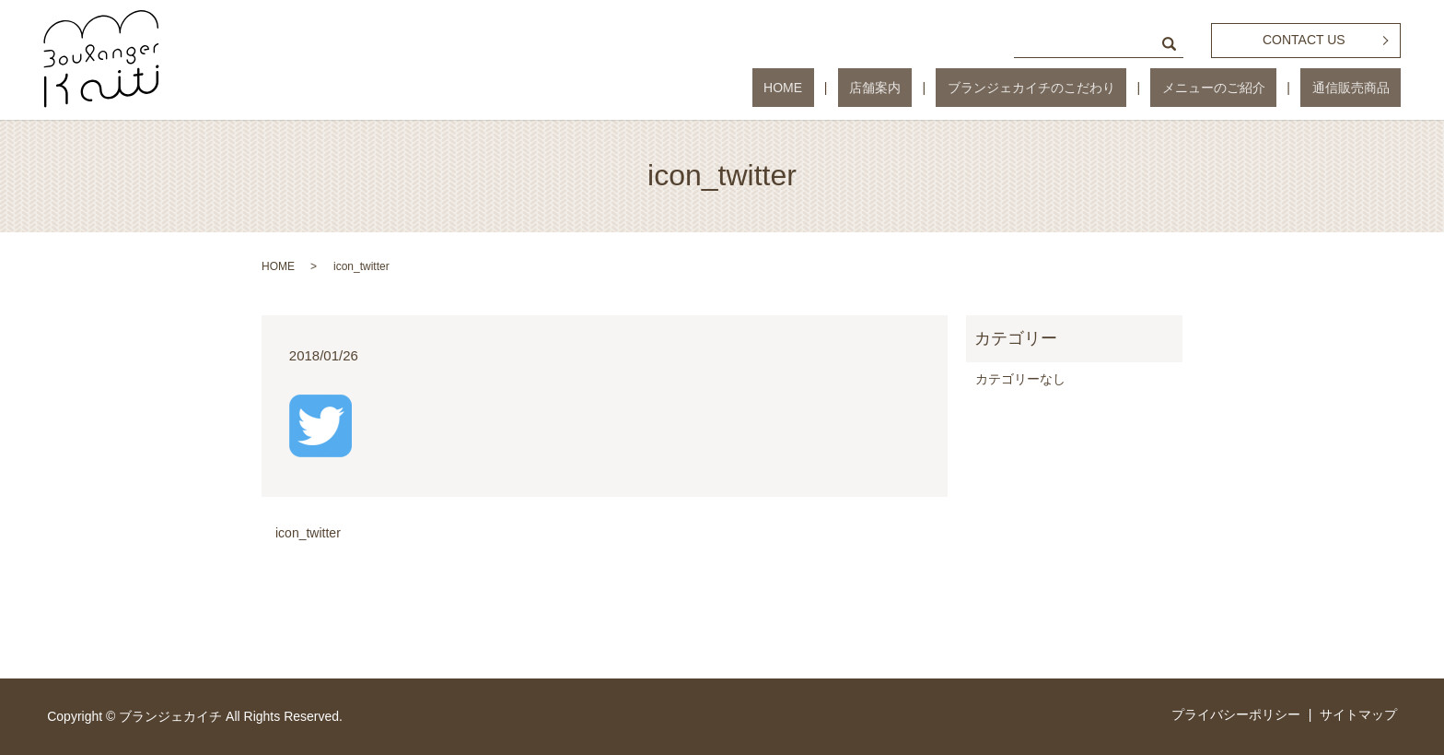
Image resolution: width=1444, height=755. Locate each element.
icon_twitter (308, 532)
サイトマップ (1358, 714)
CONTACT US (1304, 39)
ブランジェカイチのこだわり (1088, 87)
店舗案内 (955, 87)
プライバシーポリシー (1235, 714)
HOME (886, 87)
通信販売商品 (1362, 87)
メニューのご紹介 (1247, 87)
